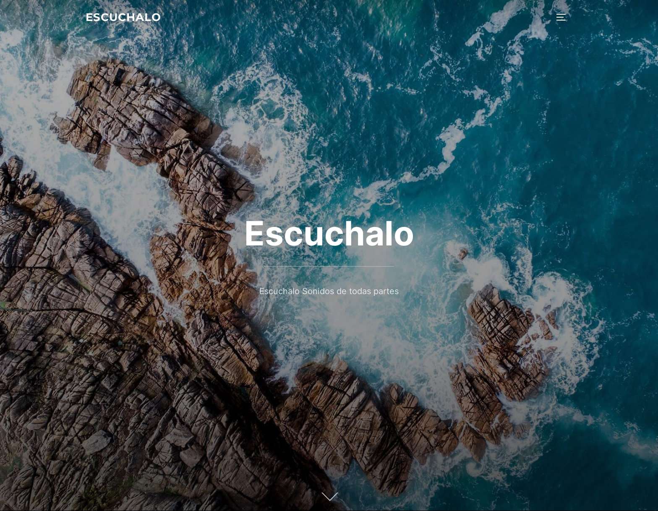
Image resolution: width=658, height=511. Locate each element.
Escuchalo (123, 17)
